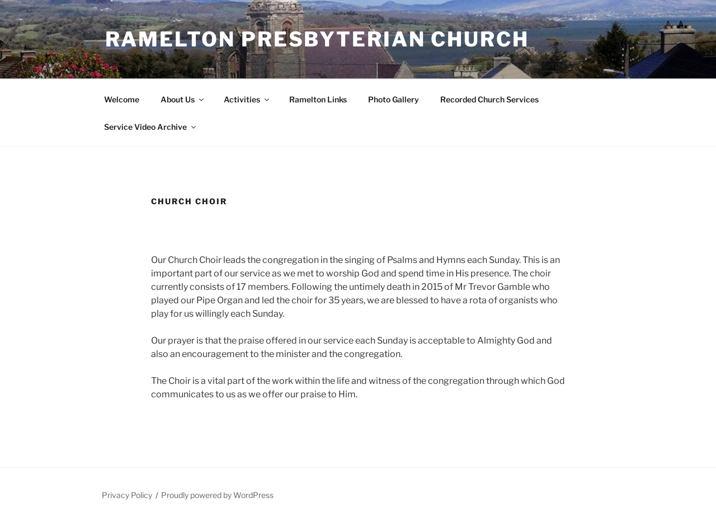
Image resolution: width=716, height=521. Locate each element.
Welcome (121, 99)
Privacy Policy (127, 495)
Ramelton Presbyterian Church (317, 39)
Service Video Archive (150, 127)
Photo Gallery (393, 99)
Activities (247, 99)
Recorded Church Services (489, 99)
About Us (183, 99)
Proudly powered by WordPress (217, 495)
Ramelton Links (318, 99)
